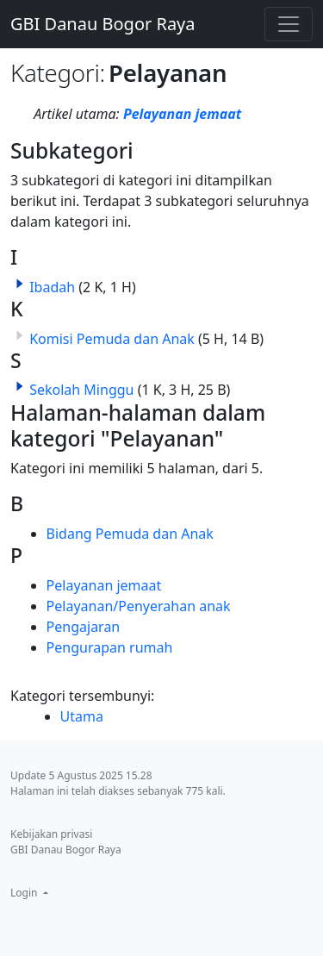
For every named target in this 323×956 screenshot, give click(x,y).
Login (25, 892)
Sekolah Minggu (81, 389)
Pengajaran (84, 626)
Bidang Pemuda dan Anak (130, 533)
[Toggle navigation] (288, 24)
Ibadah (52, 287)
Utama (81, 716)
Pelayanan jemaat (182, 113)
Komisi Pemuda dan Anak (112, 338)
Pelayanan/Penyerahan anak (139, 606)
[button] (20, 284)
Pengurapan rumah (110, 647)
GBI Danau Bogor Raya (103, 23)
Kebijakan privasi (51, 834)
